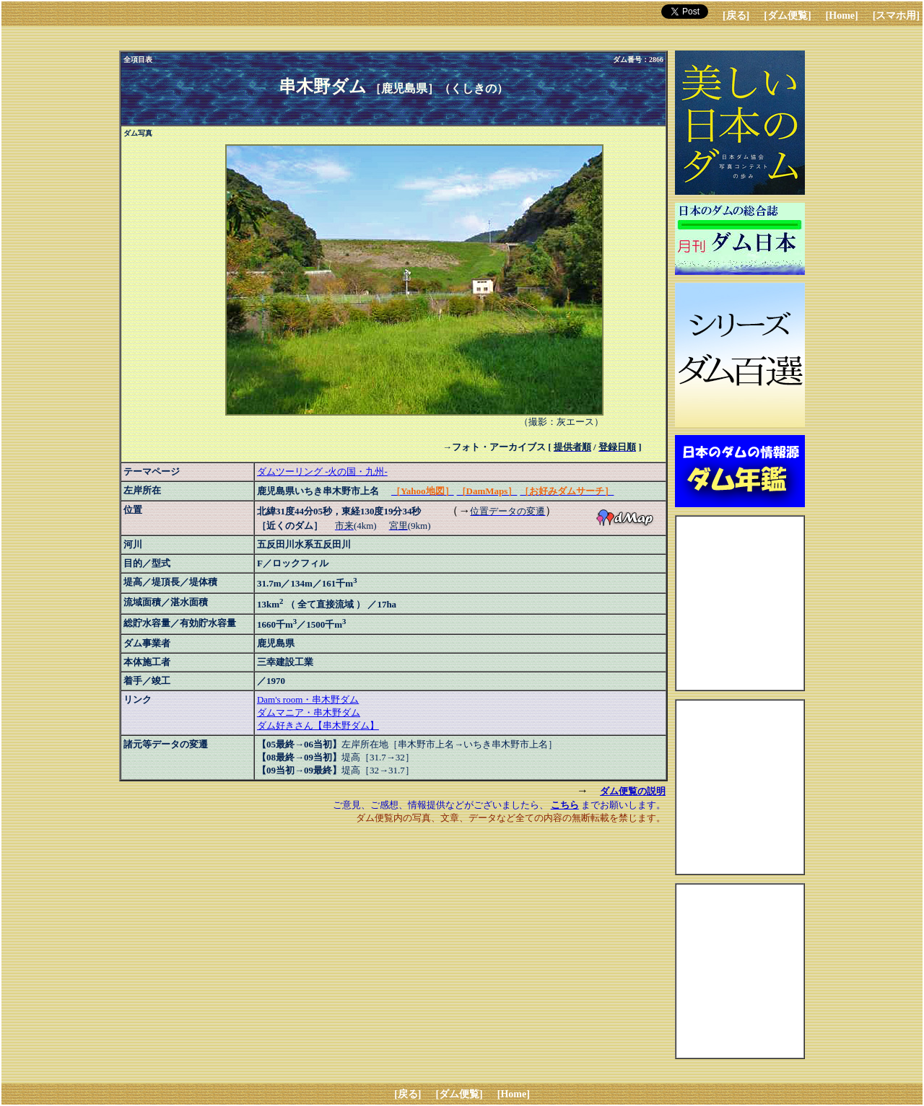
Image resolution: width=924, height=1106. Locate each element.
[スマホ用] (896, 15)
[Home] (842, 15)
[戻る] (736, 15)
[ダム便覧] (787, 15)
